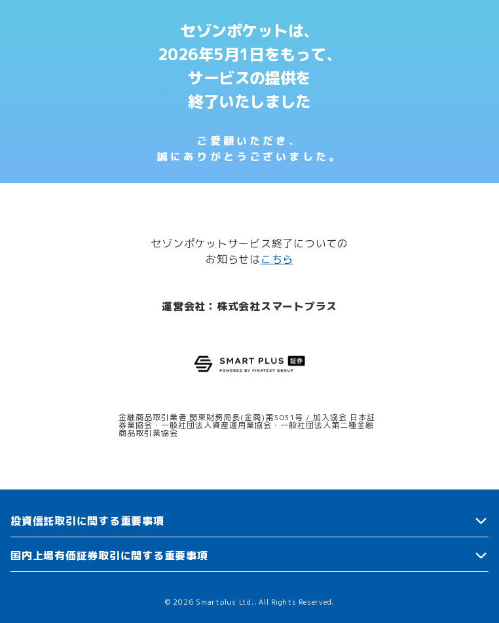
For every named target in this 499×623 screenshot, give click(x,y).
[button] (249, 521)
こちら (277, 259)
